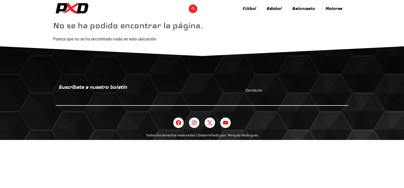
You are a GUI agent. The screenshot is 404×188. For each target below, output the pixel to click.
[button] (193, 8)
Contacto (253, 90)
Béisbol (273, 8)
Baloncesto (303, 8)
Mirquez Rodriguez (243, 135)
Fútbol (249, 8)
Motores (333, 8)
